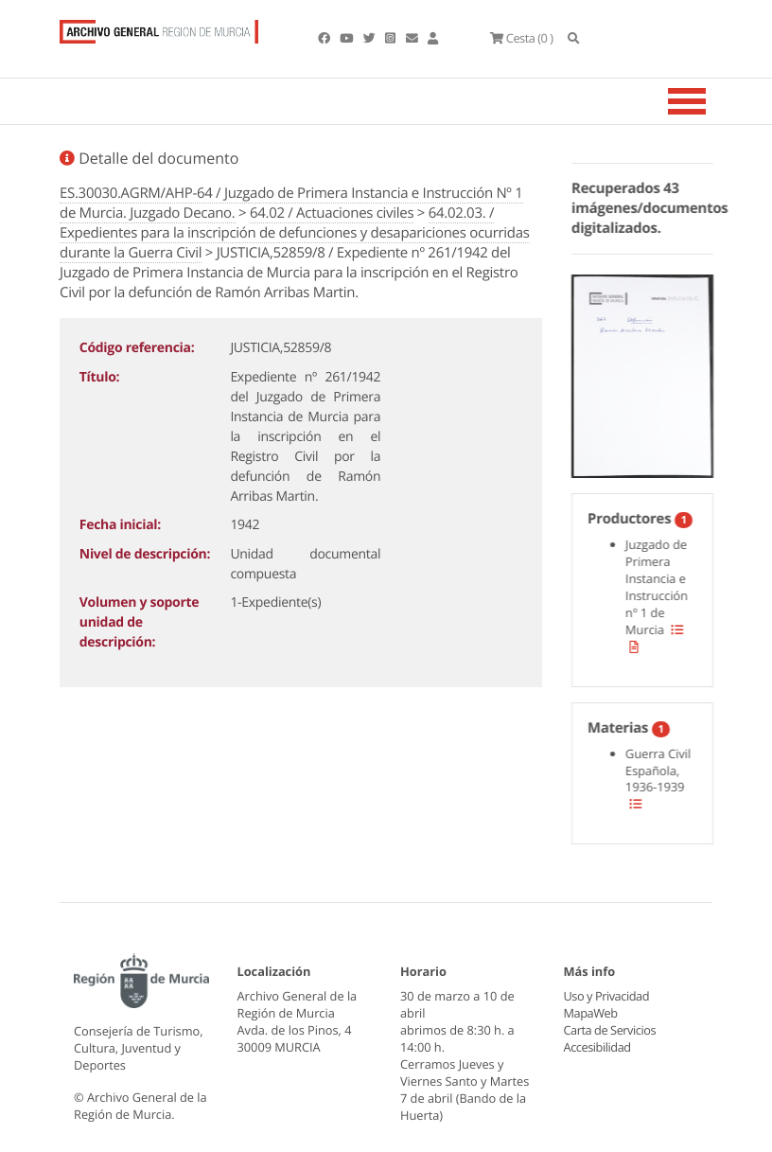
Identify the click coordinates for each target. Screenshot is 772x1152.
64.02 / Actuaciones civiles (331, 213)
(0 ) (521, 37)
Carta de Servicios (610, 1029)
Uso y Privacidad (606, 995)
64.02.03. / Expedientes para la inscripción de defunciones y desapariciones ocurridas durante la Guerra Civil (295, 233)
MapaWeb (591, 1012)
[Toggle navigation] (710, 101)
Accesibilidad (597, 1046)
